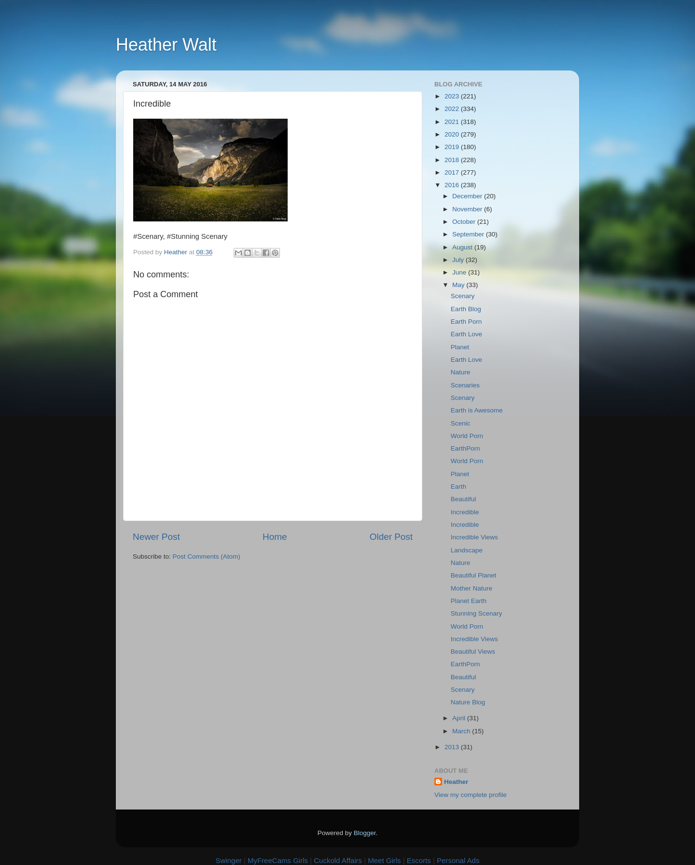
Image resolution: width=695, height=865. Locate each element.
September (469, 234)
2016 (453, 185)
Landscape (467, 550)
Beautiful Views (473, 651)
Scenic (461, 423)
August (463, 247)
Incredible (465, 512)
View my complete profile (470, 794)
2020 (453, 134)
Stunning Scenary (476, 613)
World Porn (467, 435)
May (459, 284)
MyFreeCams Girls (278, 860)
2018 (453, 160)
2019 (453, 147)
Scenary (463, 296)
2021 (453, 121)
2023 (453, 96)
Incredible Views (474, 537)
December (468, 196)
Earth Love (466, 334)
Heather (456, 781)
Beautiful (463, 499)
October (464, 221)
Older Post (391, 537)
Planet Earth (468, 600)
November (468, 209)
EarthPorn (465, 448)
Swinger (229, 860)
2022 (453, 108)
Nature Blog (468, 702)
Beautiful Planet (474, 575)
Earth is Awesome (477, 410)
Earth (458, 486)
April (459, 718)
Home (275, 537)
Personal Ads (458, 860)
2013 (453, 747)
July (459, 259)
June (460, 272)
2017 (453, 172)
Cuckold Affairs (338, 860)
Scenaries (465, 385)
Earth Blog (466, 309)
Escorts (419, 860)
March (462, 731)
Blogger (365, 833)
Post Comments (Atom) (206, 556)
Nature (461, 372)
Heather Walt (166, 45)
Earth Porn (466, 321)
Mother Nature (471, 588)
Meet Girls (384, 860)
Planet (460, 347)
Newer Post (156, 537)
